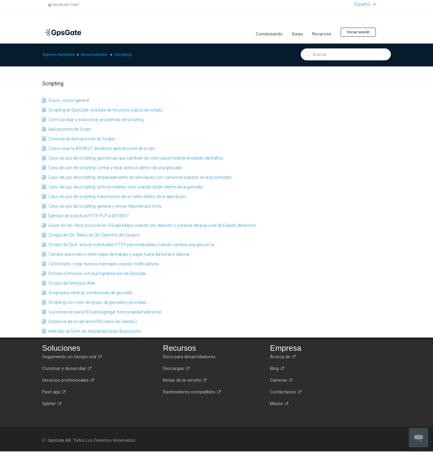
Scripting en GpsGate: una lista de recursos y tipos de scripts (102, 110)
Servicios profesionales (68, 380)
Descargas (176, 368)
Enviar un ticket (64, 5)
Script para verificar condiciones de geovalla (87, 292)
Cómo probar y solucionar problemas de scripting (92, 119)
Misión (279, 403)
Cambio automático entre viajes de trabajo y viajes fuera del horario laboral (115, 254)
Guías (297, 34)
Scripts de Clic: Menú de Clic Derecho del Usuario (91, 235)
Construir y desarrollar (66, 368)
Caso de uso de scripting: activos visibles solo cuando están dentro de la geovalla (122, 187)
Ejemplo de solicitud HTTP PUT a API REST (85, 215)
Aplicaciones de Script (66, 129)
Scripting (123, 54)
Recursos (321, 34)
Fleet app (54, 392)
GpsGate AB (59, 440)
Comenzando (269, 34)
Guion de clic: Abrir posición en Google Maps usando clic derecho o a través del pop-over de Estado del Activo (149, 225)
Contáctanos (285, 392)
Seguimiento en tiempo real (72, 356)
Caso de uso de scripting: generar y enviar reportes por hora (101, 206)
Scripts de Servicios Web (68, 283)
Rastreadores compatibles (192, 392)
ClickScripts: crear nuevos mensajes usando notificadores (100, 263)
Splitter (51, 403)
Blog (277, 368)
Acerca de (283, 356)
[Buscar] (346, 54)
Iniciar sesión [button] (358, 32)
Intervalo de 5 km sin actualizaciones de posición (91, 331)
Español (363, 4)
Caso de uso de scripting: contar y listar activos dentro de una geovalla (112, 167)
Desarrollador (94, 54)
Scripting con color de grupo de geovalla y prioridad (94, 302)
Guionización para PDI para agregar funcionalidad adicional (101, 312)
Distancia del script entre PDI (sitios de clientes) (89, 321)
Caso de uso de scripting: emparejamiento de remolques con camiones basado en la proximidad (136, 177)
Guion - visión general (65, 100)
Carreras (281, 380)
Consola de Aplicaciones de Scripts (78, 138)
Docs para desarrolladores (189, 356)
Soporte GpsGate (58, 54)
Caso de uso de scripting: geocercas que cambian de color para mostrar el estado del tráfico (132, 158)
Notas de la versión (185, 380)
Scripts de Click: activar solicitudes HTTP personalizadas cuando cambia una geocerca (128, 244)
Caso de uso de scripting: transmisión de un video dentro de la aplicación (114, 196)
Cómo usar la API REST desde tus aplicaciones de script (98, 148)
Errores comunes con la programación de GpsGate (94, 273)
